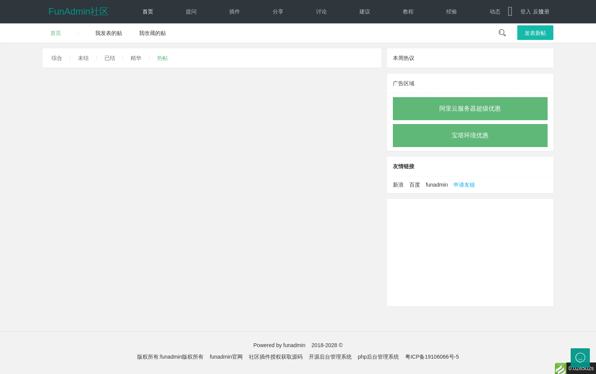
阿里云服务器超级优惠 (470, 108)
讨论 (321, 11)
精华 (136, 58)
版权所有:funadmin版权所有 (170, 357)
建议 (364, 11)
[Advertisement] (470, 252)
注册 (544, 11)
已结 (109, 58)
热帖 (162, 58)
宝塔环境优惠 (470, 135)
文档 (141, 34)
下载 (184, 34)
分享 (278, 11)
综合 (56, 58)
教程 (408, 11)
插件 (234, 11)
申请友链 (464, 185)
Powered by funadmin (279, 345)
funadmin (437, 185)
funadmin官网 (226, 357)
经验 (451, 11)
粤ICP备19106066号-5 (432, 357)
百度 (414, 185)
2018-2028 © (327, 345)
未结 (83, 58)
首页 (147, 11)
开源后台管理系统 (330, 357)
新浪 (398, 185)
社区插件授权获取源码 (276, 357)
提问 (191, 11)
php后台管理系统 (378, 357)
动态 (495, 11)
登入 (525, 11)
